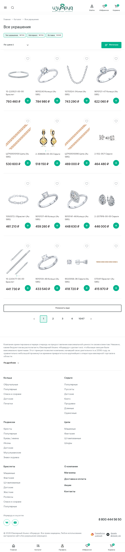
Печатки (8, 403)
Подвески (9, 422)
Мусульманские (12, 452)
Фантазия (69, 433)
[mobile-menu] (5, 8)
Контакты (69, 491)
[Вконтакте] (7, 522)
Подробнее (10, 363)
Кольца (8, 378)
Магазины (70, 472)
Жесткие (8, 491)
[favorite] (28, 58)
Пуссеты (69, 388)
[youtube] (15, 522)
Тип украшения (11, 35)
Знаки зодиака (11, 456)
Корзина (111, 547)
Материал (33, 35)
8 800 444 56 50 (110, 519)
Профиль (62, 547)
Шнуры (68, 442)
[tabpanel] (47, 136)
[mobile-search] (12, 8)
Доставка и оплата (75, 479)
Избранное (87, 547)
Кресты (8, 428)
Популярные (10, 388)
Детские (8, 398)
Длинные (69, 407)
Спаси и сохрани (12, 393)
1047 (81, 318)
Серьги (68, 378)
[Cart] (116, 7)
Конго (67, 398)
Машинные (70, 428)
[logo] (63, 8)
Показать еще (62, 308)
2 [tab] (18, 275)
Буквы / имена (11, 437)
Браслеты (9, 466)
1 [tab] (45, 150)
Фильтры (111, 45)
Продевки (69, 403)
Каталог (38, 547)
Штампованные (72, 437)
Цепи (67, 422)
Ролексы (8, 496)
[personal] (92, 7)
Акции (67, 485)
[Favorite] (104, 7)
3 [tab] (48, 150)
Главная (13, 547)
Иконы (7, 442)
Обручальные (11, 384)
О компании (71, 466)
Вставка (51, 35)
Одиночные (70, 412)
